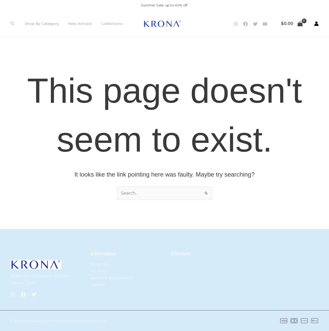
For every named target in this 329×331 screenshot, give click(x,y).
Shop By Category (41, 23)
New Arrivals (77, 23)
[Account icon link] (316, 23)
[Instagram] (235, 24)
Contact (98, 284)
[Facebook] (245, 24)
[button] (12, 23)
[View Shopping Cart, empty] (292, 23)
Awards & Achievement (112, 278)
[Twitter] (255, 24)
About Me (100, 264)
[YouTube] (265, 24)
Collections (106, 23)
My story (98, 271)
